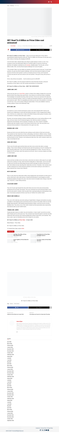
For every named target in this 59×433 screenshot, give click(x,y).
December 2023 (10, 394)
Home (8, 5)
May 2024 (9, 385)
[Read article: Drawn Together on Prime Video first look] (10, 241)
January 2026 (10, 349)
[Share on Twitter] (40, 50)
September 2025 (10, 356)
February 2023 (10, 413)
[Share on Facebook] (20, 50)
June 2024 (9, 384)
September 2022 (10, 422)
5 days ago (15, 242)
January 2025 (10, 371)
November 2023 (10, 396)
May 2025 (9, 363)
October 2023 (10, 398)
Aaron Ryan (13, 45)
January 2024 (10, 393)
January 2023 (10, 415)
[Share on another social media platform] (51, 50)
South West (22, 93)
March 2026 (9, 345)
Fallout (11, 303)
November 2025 (10, 352)
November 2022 (10, 418)
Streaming (12, 5)
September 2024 (10, 378)
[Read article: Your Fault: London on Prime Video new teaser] (33, 241)
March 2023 (9, 411)
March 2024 (9, 389)
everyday (28, 65)
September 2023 (10, 400)
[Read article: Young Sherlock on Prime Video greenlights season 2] (33, 236)
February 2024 (10, 391)
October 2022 (10, 420)
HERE (22, 228)
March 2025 (9, 367)
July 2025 (9, 360)
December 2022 (10, 416)
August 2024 (9, 380)
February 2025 (10, 369)
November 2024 (10, 374)
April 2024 (9, 387)
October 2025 (10, 354)
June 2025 (9, 362)
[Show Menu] (48, 2)
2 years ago (19, 45)
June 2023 (9, 406)
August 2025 (9, 358)
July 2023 (9, 404)
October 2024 (10, 376)
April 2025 (9, 365)
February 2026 (10, 347)
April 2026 (9, 343)
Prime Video (17, 5)
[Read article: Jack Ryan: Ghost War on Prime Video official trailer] (10, 236)
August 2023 (9, 402)
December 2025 (10, 351)
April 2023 (9, 409)
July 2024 (9, 382)
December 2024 (10, 373)
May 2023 (9, 407)
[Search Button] (51, 2)
